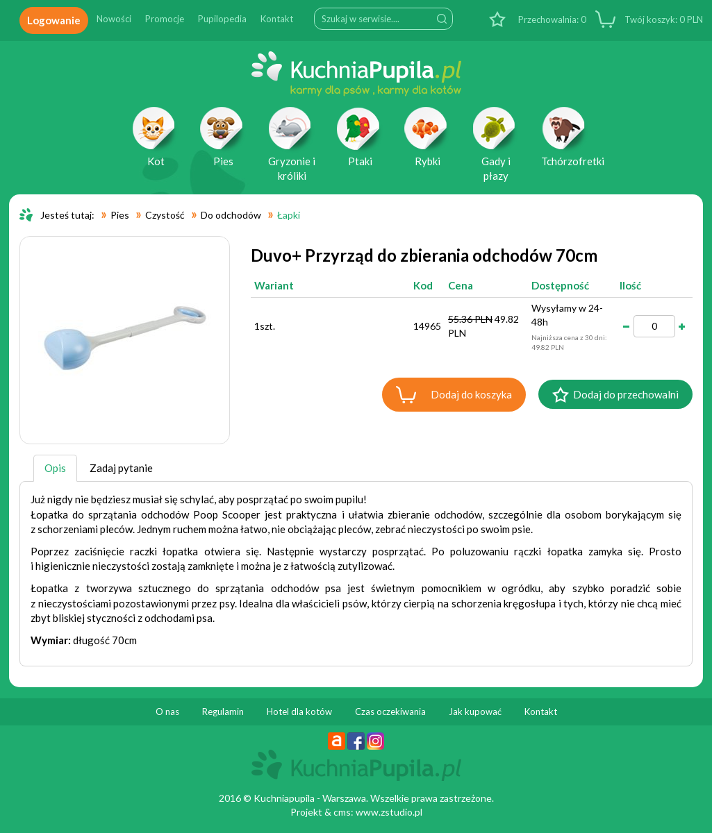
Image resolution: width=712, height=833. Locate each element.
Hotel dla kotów (299, 711)
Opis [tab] (55, 468)
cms (342, 812)
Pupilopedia (222, 18)
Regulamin (223, 711)
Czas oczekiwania (390, 711)
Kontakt (276, 18)
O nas (167, 711)
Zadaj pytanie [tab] (121, 468)
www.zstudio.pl (389, 812)
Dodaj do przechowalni (626, 394)
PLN (662, 19)
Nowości (114, 18)
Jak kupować (475, 711)
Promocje (164, 18)
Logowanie (54, 20)
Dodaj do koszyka (471, 394)
